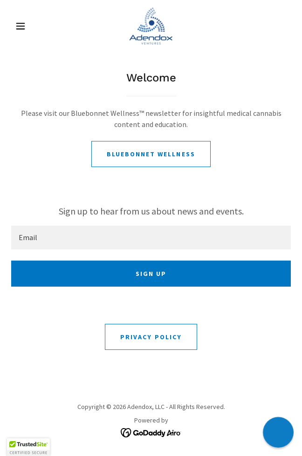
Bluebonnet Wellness (151, 154)
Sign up (151, 273)
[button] (25, 26)
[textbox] (151, 237)
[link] (150, 26)
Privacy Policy (150, 337)
